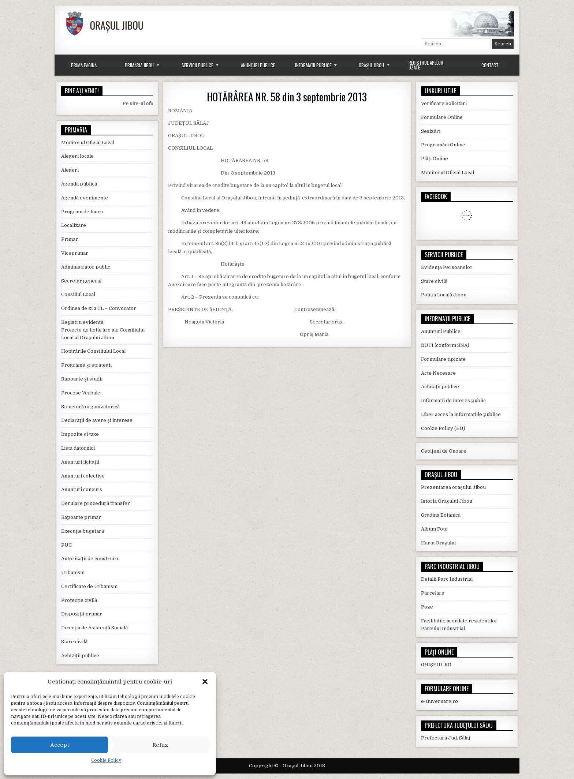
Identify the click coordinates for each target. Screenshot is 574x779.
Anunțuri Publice (258, 65)
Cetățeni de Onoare (443, 451)
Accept (59, 745)
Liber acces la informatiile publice (461, 414)
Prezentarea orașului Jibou (453, 487)
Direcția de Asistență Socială (94, 627)
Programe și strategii (86, 365)
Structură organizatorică (90, 406)
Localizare (73, 225)
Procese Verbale (80, 393)
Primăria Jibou (139, 65)
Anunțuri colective (83, 476)
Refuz (160, 745)
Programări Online (443, 144)
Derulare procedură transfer (95, 503)
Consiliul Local (78, 294)
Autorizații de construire (90, 558)
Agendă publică (79, 184)
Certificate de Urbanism (89, 586)
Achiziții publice (80, 655)
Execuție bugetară (82, 531)
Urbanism (73, 572)
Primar (69, 239)
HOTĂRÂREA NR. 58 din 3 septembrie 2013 (287, 96)
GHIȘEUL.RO (436, 664)
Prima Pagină (84, 65)
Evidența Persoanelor (447, 267)
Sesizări (430, 131)
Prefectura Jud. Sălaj (445, 738)
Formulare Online (442, 117)
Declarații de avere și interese (97, 420)
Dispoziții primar (81, 614)
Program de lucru (82, 211)
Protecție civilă (79, 600)
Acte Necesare (438, 373)
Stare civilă (74, 641)
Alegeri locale (77, 156)
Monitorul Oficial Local (87, 142)
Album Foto (434, 529)
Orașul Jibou (371, 65)
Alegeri (70, 170)
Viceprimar (74, 253)
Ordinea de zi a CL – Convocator (98, 308)
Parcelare (432, 593)
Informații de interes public (453, 400)
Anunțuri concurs (81, 489)
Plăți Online (434, 158)
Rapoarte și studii (81, 379)
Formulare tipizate (443, 359)
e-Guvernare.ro (439, 701)
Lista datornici (78, 448)
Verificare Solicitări (444, 103)
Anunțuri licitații (80, 462)
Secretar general (81, 281)
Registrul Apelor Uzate (426, 65)
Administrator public (85, 267)
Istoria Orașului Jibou (446, 501)
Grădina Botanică (441, 515)
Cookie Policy (106, 760)
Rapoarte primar (81, 517)
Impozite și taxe (80, 434)
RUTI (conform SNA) (445, 345)
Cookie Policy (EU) (443, 428)
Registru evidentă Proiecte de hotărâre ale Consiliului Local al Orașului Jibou (103, 329)
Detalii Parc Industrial (447, 579)
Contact (490, 65)
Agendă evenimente (84, 198)
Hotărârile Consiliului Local (93, 351)
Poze (427, 607)
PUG (66, 545)
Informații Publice (313, 65)
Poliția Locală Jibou (443, 294)
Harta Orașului (438, 543)
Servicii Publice (197, 65)
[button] (205, 681)
